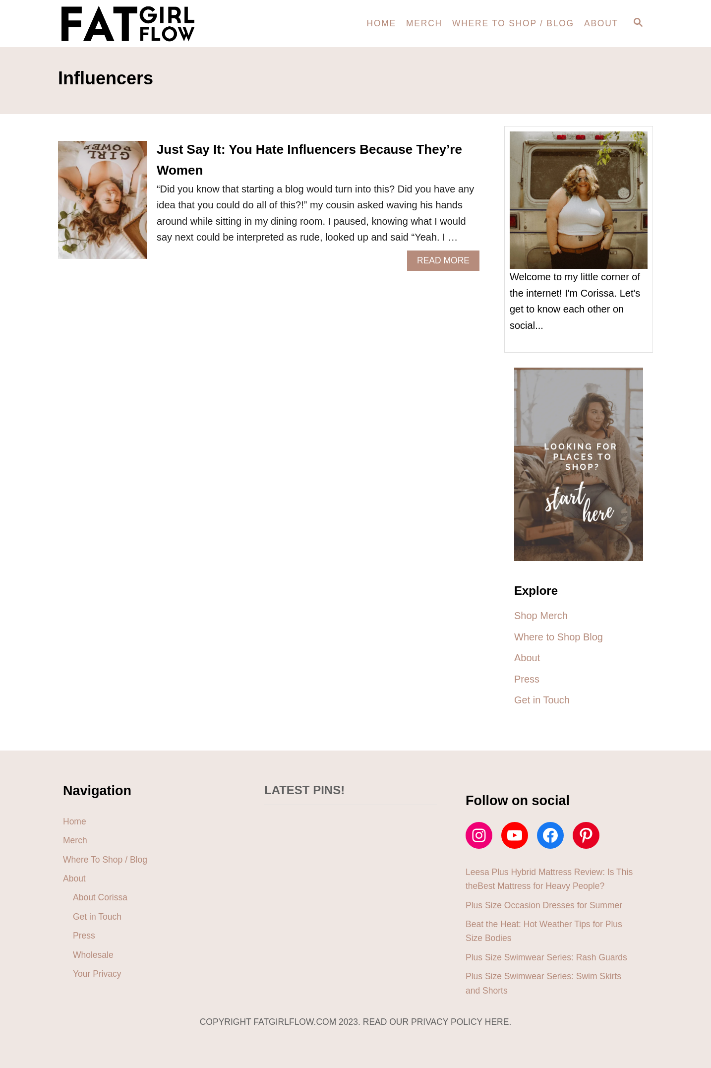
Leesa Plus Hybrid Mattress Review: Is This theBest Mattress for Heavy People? (549, 879)
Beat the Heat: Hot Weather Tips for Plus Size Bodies (544, 931)
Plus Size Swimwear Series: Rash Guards (546, 957)
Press (84, 936)
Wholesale (93, 955)
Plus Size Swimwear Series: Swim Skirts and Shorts (543, 983)
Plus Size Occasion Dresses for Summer (544, 905)
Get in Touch (97, 917)
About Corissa (100, 897)
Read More (447, 263)
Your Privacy (97, 974)
